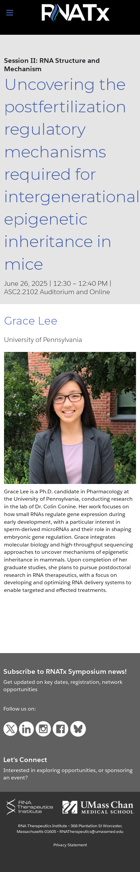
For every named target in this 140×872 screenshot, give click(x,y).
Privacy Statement (70, 845)
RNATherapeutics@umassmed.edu (91, 831)
